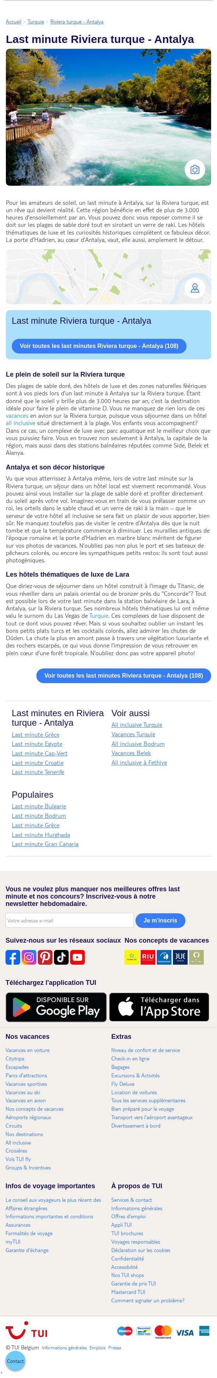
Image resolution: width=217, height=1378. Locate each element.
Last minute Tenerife (38, 772)
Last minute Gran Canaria (45, 844)
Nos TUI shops (127, 1275)
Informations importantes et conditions (49, 1216)
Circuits (14, 1125)
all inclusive (20, 423)
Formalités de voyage (29, 1233)
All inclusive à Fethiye (139, 762)
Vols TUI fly (18, 1159)
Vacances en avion (26, 1100)
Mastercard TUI (128, 1291)
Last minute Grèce (35, 734)
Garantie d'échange (27, 1250)
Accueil (13, 21)
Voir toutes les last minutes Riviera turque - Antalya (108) (99, 346)
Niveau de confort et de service (145, 1050)
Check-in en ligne (130, 1058)
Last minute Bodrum (39, 815)
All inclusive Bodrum (138, 743)
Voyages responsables (135, 1241)
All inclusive (18, 1142)
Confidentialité (127, 1258)
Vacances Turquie (133, 734)
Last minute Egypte (37, 743)
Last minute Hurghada (41, 834)
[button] (108, 276)
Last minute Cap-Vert (40, 753)
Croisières (16, 1150)
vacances (17, 415)
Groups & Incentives (28, 1167)
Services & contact (131, 1199)
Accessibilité (124, 1266)
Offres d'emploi (128, 1216)
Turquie (36, 21)
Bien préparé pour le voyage (142, 1108)
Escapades (17, 1066)
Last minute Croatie (38, 762)
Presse (114, 1347)
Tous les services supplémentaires (148, 1100)
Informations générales (136, 1208)
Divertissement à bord (135, 1125)
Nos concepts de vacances (35, 1108)
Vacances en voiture (28, 1050)
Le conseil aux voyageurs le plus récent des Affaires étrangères (53, 1203)
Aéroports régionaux (28, 1117)
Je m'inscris (160, 920)
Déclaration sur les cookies (140, 1250)
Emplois (97, 1347)
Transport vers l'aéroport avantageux (151, 1117)
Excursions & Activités (135, 1075)
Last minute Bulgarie (39, 806)
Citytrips (15, 1058)
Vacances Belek (131, 753)
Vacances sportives (26, 1083)
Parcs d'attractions (26, 1075)
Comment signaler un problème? (148, 1300)
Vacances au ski (23, 1092)
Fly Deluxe (122, 1083)
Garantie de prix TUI (133, 1283)
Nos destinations (24, 1134)
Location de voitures (134, 1092)
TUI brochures (127, 1233)
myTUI (13, 1241)
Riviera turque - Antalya (77, 21)
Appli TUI (121, 1224)
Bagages (120, 1066)
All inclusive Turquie (137, 724)
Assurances (18, 1224)
